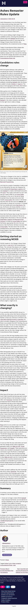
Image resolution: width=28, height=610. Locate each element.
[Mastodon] (8, 587)
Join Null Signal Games (7, 593)
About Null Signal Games (8, 591)
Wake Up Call (16, 446)
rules (14, 565)
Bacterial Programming (7, 182)
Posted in (3, 560)
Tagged (2, 563)
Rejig (25, 44)
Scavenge (9, 400)
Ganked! (12, 38)
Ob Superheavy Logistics (16, 189)
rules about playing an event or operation (11, 319)
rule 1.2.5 (10, 245)
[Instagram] (2, 587)
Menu (25, 2)
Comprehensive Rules (6, 565)
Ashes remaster (16, 563)
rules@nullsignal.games (7, 520)
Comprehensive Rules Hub (7, 58)
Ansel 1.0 (20, 84)
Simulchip (13, 471)
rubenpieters (4, 19)
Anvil (4, 192)
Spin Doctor (19, 205)
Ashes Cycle (8, 563)
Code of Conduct (6, 600)
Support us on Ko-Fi (6, 596)
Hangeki (12, 448)
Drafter (14, 84)
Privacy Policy (5, 602)
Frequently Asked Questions (9, 598)
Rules (7, 560)
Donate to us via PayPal (7, 594)
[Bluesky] (13, 587)
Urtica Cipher (20, 194)
